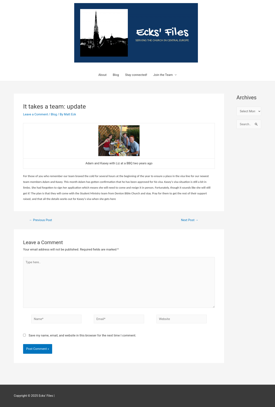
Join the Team (163, 75)
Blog (116, 75)
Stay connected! (136, 75)
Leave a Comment (35, 114)
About (102, 75)
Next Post (189, 220)
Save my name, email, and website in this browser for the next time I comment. (82, 335)
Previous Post (40, 220)
